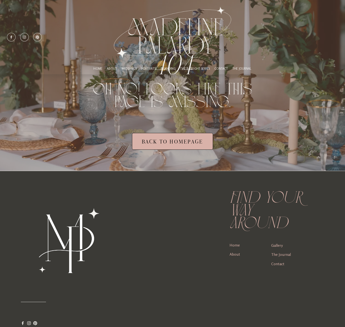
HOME (97, 68)
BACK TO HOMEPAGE (172, 141)
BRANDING (168, 68)
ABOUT (112, 68)
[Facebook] (11, 37)
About (235, 254)
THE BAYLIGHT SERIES (195, 68)
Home (235, 245)
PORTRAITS (148, 68)
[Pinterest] (37, 37)
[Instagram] (24, 37)
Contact (277, 263)
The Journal (241, 68)
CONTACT (221, 68)
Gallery (277, 245)
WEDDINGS (129, 68)
